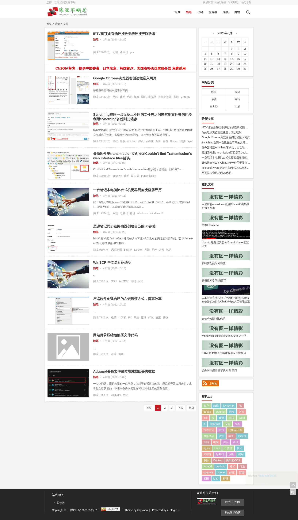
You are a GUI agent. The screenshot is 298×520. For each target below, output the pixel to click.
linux (217, 448)
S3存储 (128, 249)
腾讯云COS (233, 460)
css (206, 417)
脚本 (237, 423)
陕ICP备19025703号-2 (83, 510)
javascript (228, 405)
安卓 (227, 423)
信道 (242, 466)
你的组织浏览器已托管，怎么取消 (222, 132)
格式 (232, 466)
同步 (183, 141)
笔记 (168, 249)
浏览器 (152, 96)
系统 (226, 12)
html (136, 96)
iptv (132, 52)
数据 (125, 394)
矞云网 (61, 502)
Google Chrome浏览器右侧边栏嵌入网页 (124, 78)
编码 (140, 281)
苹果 (231, 436)
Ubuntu (220, 411)
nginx (207, 448)
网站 (237, 12)
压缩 (143, 317)
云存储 (150, 141)
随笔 (189, 12)
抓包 (221, 429)
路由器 (124, 52)
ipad (215, 478)
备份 (158, 141)
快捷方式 (209, 429)
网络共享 (209, 436)
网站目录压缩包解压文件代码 (115, 335)
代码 (200, 12)
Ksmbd (208, 466)
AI (213, 417)
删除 (206, 460)
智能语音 (215, 423)
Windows (142, 213)
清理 (235, 442)
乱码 (133, 281)
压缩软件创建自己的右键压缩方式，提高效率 (127, 299)
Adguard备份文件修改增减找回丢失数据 (124, 371)
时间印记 (233, 2)
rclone (221, 472)
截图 (206, 478)
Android (220, 466)
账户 (206, 405)
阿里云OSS (235, 429)
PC (130, 317)
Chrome (185, 96)
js (204, 423)
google (208, 411)
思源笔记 (116, 249)
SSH (114, 281)
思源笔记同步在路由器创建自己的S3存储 (124, 226)
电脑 (122, 141)
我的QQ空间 (232, 501)
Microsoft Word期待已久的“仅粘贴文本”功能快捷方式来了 (235, 167)
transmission (148, 175)
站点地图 (245, 2)
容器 (165, 141)
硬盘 (221, 417)
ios (240, 405)
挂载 (141, 141)
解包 (165, 317)
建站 (122, 96)
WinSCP (124, 281)
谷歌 (176, 96)
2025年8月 (225, 33)
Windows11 (156, 213)
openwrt (132, 141)
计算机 (131, 213)
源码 (144, 96)
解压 (158, 317)
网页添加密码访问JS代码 (216, 172)
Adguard (116, 394)
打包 (151, 317)
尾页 (191, 407)
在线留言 (208, 2)
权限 (225, 478)
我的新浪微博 (233, 512)
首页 (177, 12)
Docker (174, 141)
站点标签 (220, 2)
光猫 (115, 52)
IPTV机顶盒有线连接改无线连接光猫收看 (124, 34)
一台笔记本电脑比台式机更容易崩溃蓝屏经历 (127, 190)
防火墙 (242, 436)
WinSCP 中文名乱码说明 (112, 262)
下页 (180, 407)
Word (242, 417)
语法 (221, 436)
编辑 (216, 405)
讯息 (237, 106)
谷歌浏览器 (165, 96)
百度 (241, 472)
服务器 (213, 12)
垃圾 (231, 454)
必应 (241, 411)
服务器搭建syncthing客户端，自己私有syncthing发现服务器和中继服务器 (245, 147)
